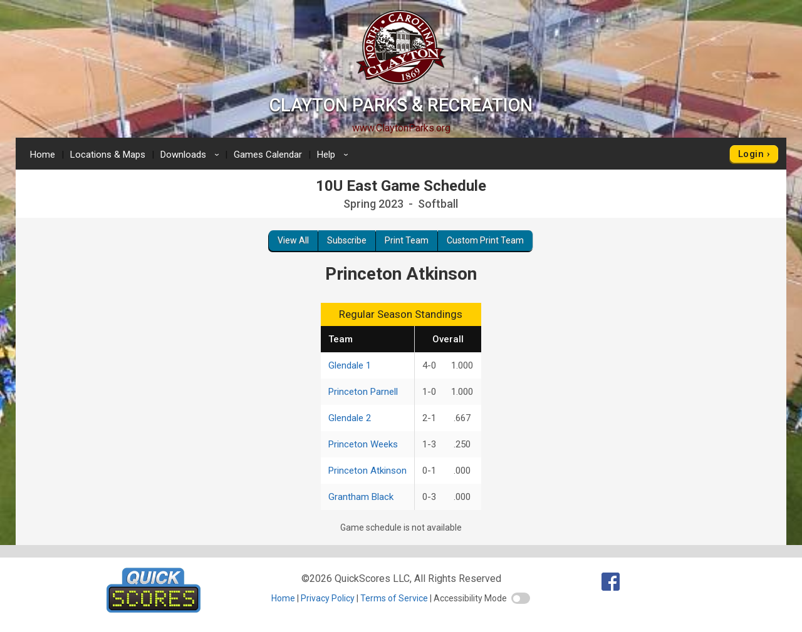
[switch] (520, 598)
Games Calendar (268, 154)
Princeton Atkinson (367, 470)
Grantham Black (360, 496)
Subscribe (347, 240)
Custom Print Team (485, 240)
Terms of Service (394, 598)
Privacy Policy (328, 598)
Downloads (191, 154)
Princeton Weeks (363, 444)
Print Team (407, 240)
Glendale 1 (349, 365)
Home (42, 154)
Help (334, 154)
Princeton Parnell (363, 391)
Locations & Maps (107, 154)
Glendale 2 (349, 418)
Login (751, 154)
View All (293, 240)
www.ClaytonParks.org (401, 128)
